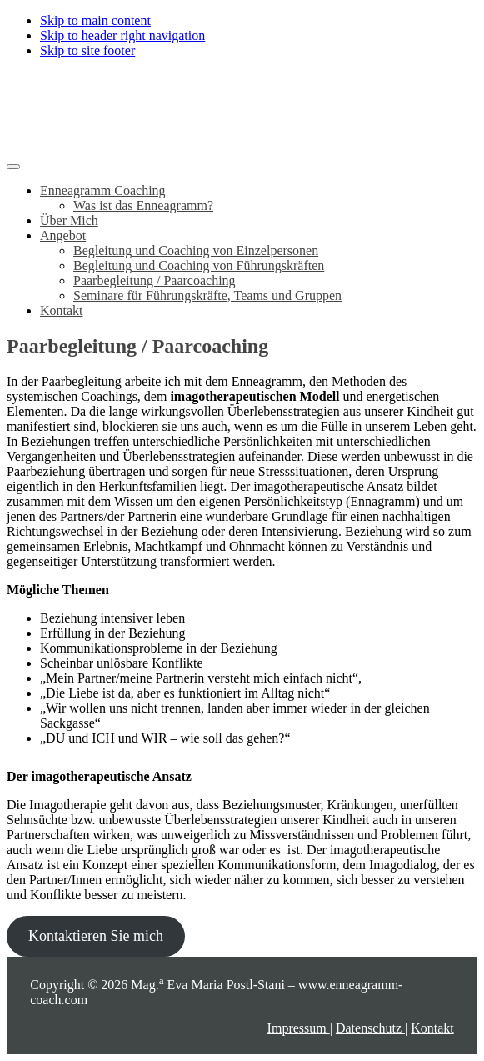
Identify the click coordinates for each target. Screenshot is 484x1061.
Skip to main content (95, 20)
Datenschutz (370, 1028)
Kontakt (432, 1028)
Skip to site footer (87, 50)
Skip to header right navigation (122, 35)
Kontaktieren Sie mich (95, 936)
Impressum (298, 1028)
